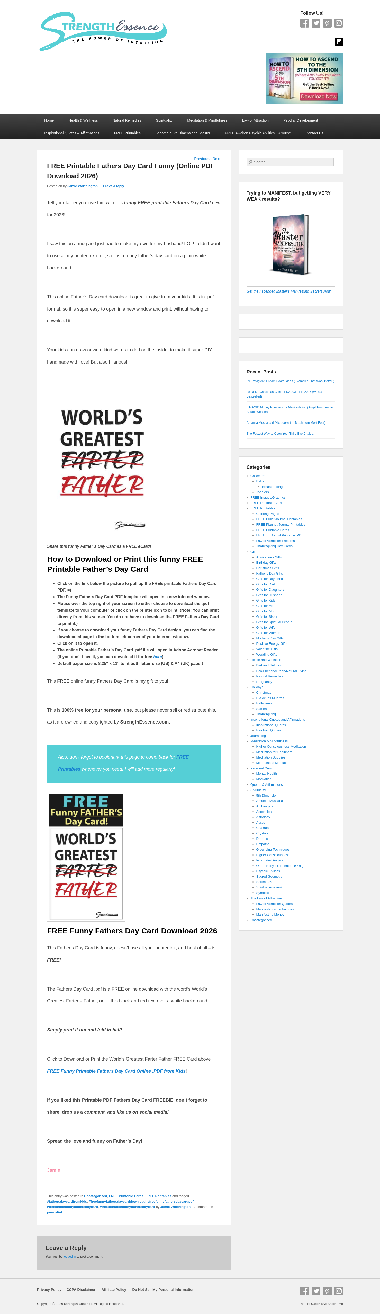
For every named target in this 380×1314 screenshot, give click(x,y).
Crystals (262, 833)
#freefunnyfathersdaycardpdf (170, 1201)
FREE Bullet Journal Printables (279, 519)
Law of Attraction (255, 120)
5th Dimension (267, 795)
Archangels (264, 806)
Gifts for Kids (265, 600)
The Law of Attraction (266, 898)
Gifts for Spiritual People (274, 622)
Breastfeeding (272, 487)
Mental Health (266, 773)
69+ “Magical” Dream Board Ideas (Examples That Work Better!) (290, 381)
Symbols (262, 893)
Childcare (257, 476)
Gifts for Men (265, 606)
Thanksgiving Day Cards (274, 546)
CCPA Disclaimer (78, 1289)
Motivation (264, 779)
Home (49, 120)
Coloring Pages (267, 514)
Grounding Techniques (273, 849)
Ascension (264, 812)
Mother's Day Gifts (270, 638)
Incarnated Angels (269, 860)
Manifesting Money (270, 914)
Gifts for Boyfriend (269, 579)
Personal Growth (262, 768)
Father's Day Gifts (269, 573)
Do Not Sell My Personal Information (160, 1289)
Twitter (316, 23)
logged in (70, 1256)
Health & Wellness (83, 120)
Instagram (338, 23)
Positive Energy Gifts (271, 644)
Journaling (258, 736)
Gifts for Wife (266, 627)
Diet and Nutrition (269, 665)
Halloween (264, 703)
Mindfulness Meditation (273, 763)
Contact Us (314, 133)
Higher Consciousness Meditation (281, 746)
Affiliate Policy (114, 1289)
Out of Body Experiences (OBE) (280, 866)
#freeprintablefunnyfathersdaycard (127, 1207)
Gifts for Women (268, 633)
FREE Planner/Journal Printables (280, 524)
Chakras (262, 828)
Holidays (256, 687)
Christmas (264, 692)
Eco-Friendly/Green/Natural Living (281, 671)
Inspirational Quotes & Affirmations (71, 133)
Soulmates (264, 882)
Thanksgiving (266, 714)
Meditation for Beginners (274, 752)
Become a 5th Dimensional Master (182, 133)
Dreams (262, 839)
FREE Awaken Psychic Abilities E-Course (258, 133)
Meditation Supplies (270, 757)
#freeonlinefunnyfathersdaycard (72, 1207)
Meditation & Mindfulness (207, 120)
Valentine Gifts (267, 649)
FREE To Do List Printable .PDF (280, 535)
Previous (200, 159)
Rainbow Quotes (268, 730)
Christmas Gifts (267, 568)
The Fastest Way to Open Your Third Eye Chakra (280, 433)
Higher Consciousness (273, 855)
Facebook (304, 23)
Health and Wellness (265, 660)
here (157, 657)
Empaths (262, 844)
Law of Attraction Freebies (275, 541)
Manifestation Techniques (275, 909)
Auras (260, 822)
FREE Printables (127, 133)
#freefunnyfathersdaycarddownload (117, 1201)
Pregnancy (264, 682)
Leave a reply (113, 186)
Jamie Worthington (83, 186)
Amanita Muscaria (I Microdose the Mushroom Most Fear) (286, 423)
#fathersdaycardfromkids (67, 1201)
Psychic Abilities (268, 871)
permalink (55, 1212)
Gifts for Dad (265, 584)
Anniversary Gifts (269, 557)
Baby (260, 481)
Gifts (253, 552)
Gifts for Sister (266, 617)
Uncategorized (95, 1196)
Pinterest (327, 23)
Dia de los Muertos (270, 698)
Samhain (262, 709)
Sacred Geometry (269, 876)
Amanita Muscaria (269, 801)
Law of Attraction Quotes (274, 904)
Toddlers (262, 492)
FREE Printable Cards (126, 1196)
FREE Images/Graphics (268, 497)
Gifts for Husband (269, 595)
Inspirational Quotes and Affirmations (277, 719)
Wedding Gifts (266, 654)
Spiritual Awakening (270, 887)
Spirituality (164, 120)
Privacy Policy (49, 1289)
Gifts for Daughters (270, 590)
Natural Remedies (127, 120)
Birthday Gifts (266, 563)
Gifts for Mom (266, 611)
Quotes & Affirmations (266, 785)
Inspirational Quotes (271, 725)
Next (219, 159)
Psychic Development (300, 120)
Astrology (263, 817)
